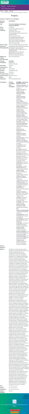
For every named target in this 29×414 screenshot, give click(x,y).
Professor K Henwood (21, 85)
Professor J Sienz (20, 129)
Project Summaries (11, 6)
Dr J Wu (18, 89)
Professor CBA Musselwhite (22, 210)
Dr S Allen (18, 197)
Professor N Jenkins (20, 96)
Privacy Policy (25, 398)
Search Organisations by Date (8, 8)
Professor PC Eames (21, 176)
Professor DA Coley (20, 204)
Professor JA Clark (20, 227)
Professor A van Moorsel (22, 140)
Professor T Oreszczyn (21, 191)
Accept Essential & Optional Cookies (15, 408)
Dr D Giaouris (19, 153)
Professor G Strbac (20, 115)
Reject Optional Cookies (14, 410)
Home (1, 11)
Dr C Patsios (19, 149)
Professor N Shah (20, 110)
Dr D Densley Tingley (21, 235)
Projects (6, 11)
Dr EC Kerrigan (19, 100)
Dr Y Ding (18, 157)
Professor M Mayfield (21, 231)
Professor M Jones (20, 137)
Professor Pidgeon (20, 92)
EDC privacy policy (14, 412)
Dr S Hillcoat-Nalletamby (22, 123)
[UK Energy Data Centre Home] (5, 2)
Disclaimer (26, 396)
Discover (3, 6)
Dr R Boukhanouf (20, 214)
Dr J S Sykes (19, 120)
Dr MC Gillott (19, 223)
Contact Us (26, 395)
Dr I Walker (19, 201)
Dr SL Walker (19, 186)
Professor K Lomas (20, 181)
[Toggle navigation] (26, 2)
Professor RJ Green (20, 106)
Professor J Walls (20, 170)
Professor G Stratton (21, 133)
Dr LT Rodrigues (20, 218)
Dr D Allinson (19, 166)
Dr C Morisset (19, 145)
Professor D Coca (20, 240)
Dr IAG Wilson (19, 162)
